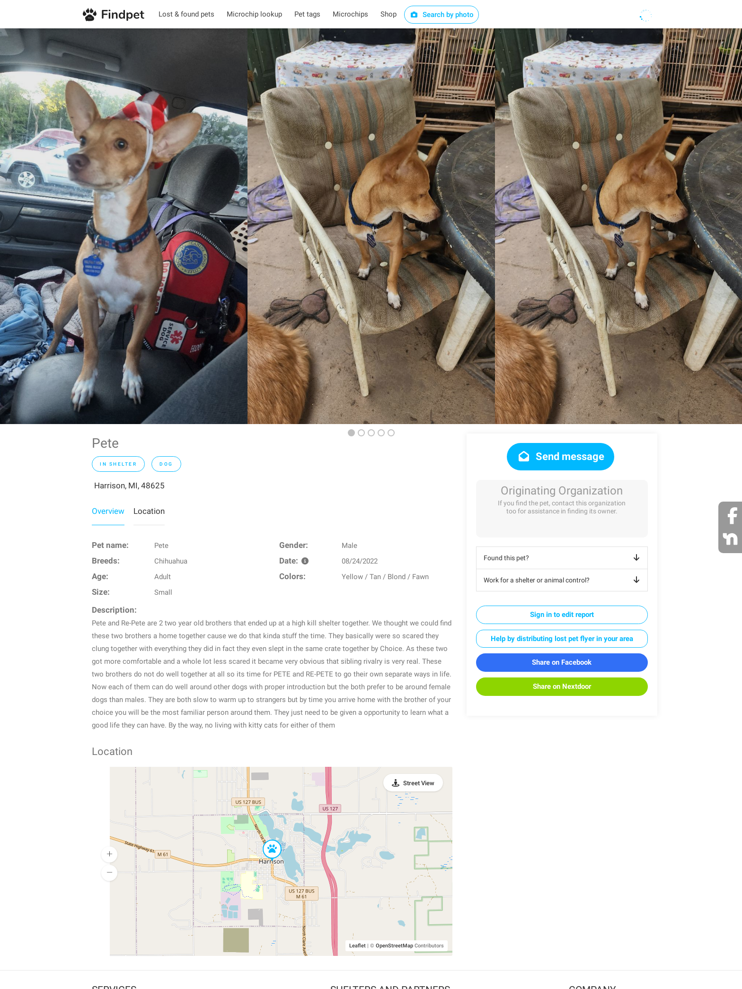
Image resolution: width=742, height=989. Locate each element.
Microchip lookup (254, 14)
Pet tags (307, 14)
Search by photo (441, 14)
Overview (108, 511)
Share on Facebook (562, 662)
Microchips (350, 14)
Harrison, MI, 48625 (129, 485)
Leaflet (357, 946)
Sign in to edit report (562, 614)
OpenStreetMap (394, 946)
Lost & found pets (186, 14)
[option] (123, 226)
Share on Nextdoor (562, 686)
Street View (418, 783)
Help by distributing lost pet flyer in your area (562, 638)
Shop (388, 14)
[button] (265, 840)
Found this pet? (563, 558)
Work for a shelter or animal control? (563, 580)
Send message (560, 456)
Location (149, 511)
